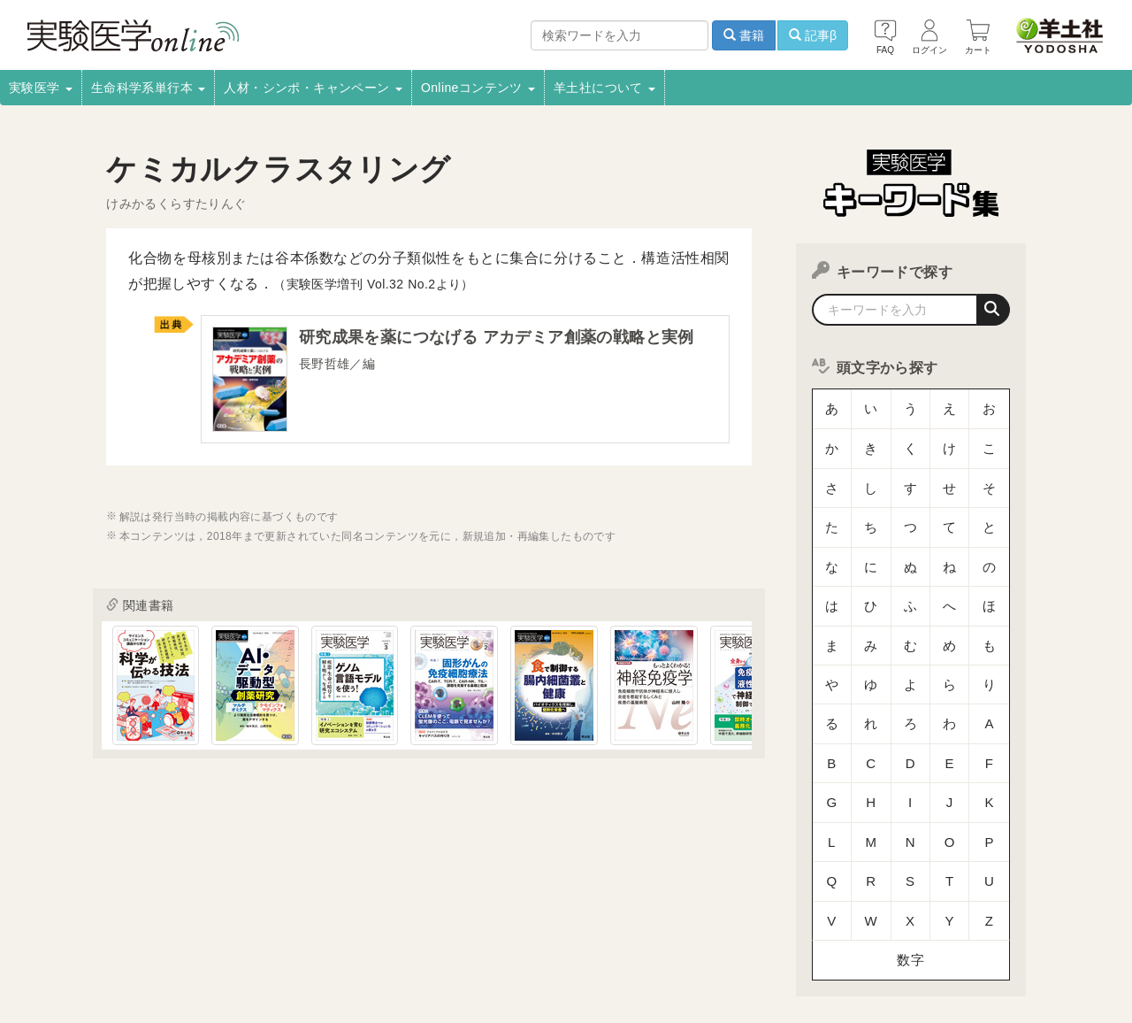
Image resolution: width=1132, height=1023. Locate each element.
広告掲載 (441, 933)
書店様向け (367, 933)
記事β (813, 35)
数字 (910, 800)
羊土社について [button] (604, 88)
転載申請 (623, 933)
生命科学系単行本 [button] (148, 88)
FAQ (210, 957)
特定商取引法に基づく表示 (108, 957)
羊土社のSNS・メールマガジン (983, 933)
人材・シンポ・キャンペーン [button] (313, 88)
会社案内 (64, 933)
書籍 (743, 35)
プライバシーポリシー (725, 933)
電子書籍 (293, 933)
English (355, 957)
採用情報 (133, 933)
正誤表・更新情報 (532, 933)
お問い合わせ (278, 957)
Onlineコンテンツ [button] (478, 88)
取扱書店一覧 (212, 933)
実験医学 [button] (41, 88)
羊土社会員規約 (843, 933)
